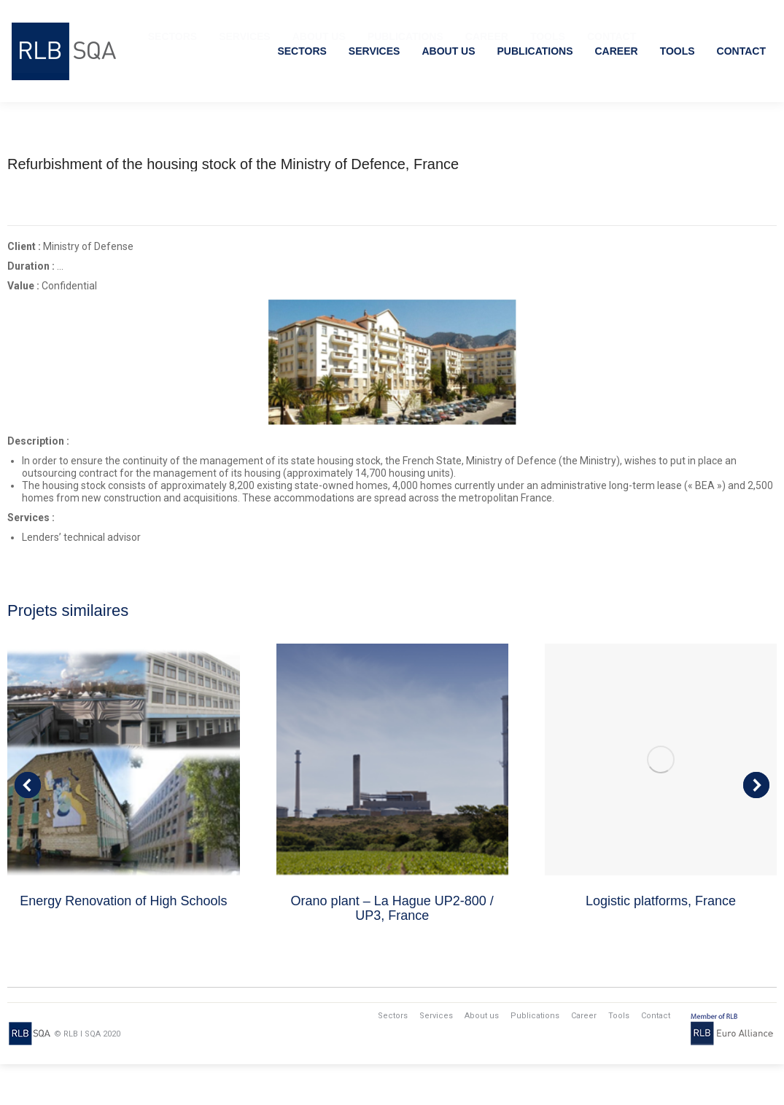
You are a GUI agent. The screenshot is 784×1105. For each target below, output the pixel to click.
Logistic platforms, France (661, 941)
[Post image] (123, 800)
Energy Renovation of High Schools (123, 941)
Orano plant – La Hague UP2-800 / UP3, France (392, 949)
